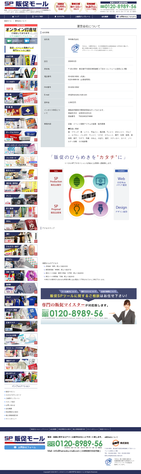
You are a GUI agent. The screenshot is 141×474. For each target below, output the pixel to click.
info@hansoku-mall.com (115, 455)
